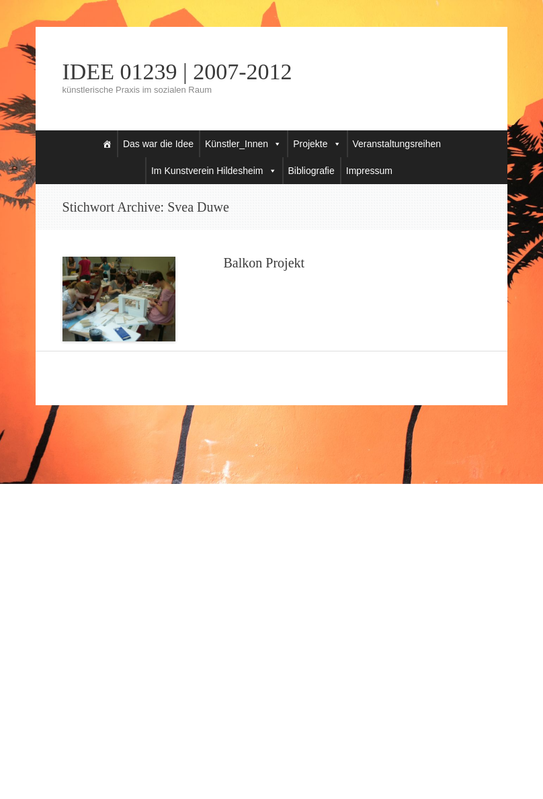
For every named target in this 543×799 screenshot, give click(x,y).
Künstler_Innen (236, 143)
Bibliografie (311, 170)
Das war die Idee (158, 143)
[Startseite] (107, 143)
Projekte (310, 143)
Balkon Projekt (264, 262)
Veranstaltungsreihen (397, 143)
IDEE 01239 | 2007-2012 (177, 71)
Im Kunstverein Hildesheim (207, 170)
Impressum (369, 170)
